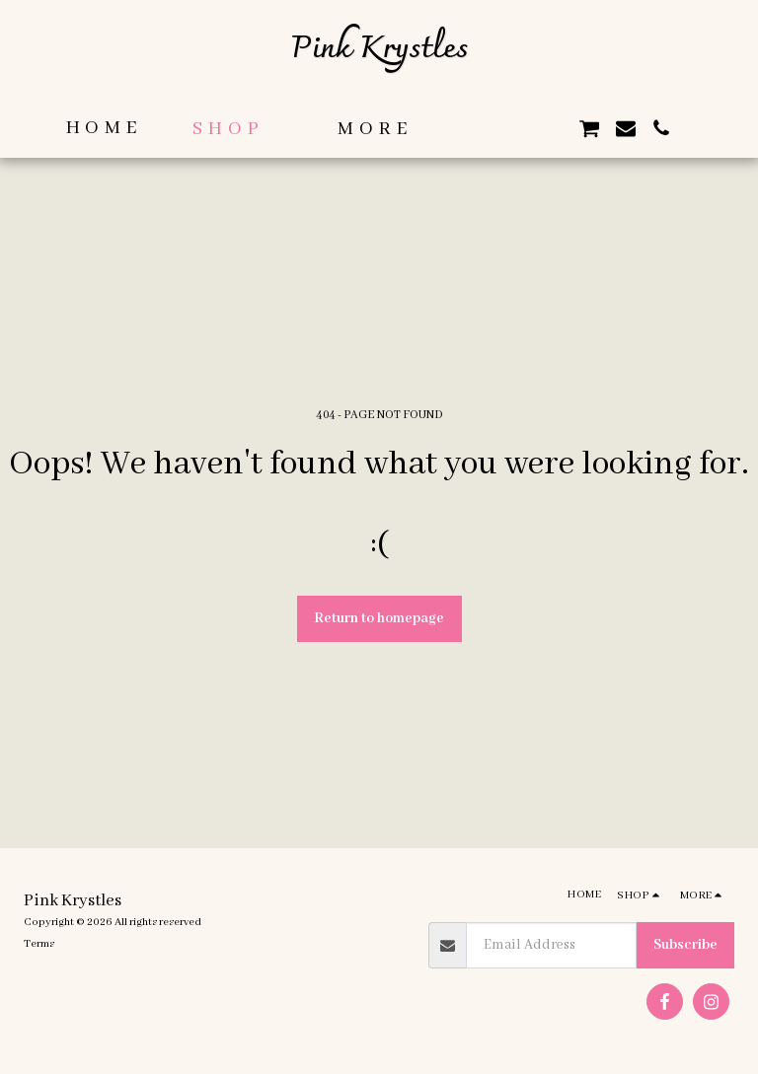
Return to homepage (379, 618)
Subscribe (685, 945)
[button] (481, 128)
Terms (39, 944)
